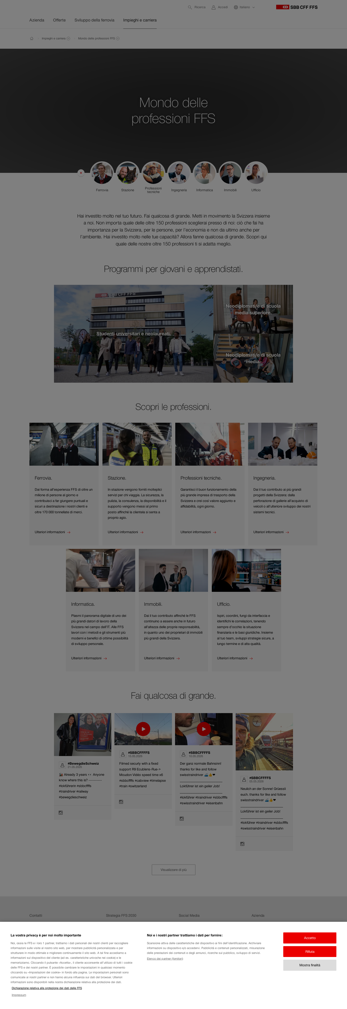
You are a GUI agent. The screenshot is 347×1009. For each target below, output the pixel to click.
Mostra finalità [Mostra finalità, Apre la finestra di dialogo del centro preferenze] (309, 965)
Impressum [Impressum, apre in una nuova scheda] (19, 995)
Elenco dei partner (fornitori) (165, 958)
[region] (173, 965)
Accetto (310, 938)
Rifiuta (309, 951)
